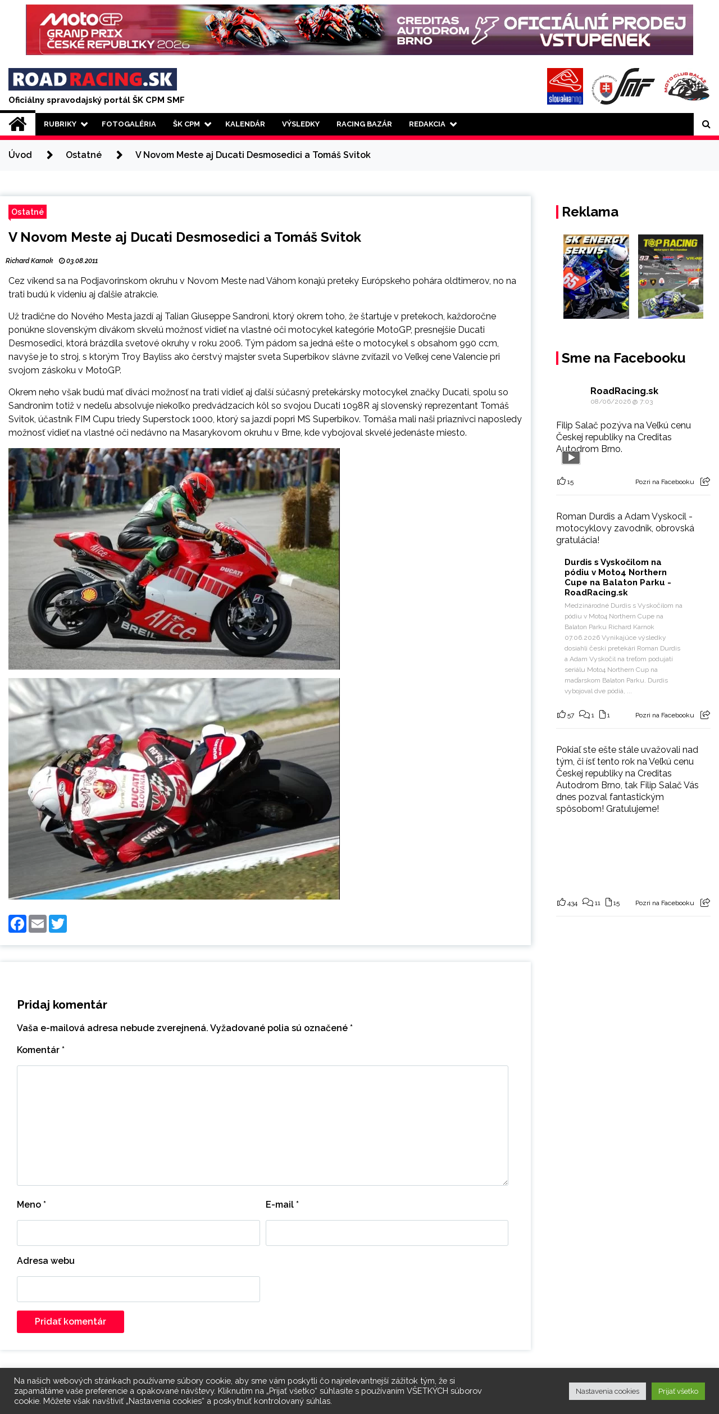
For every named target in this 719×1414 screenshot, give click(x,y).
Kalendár (245, 124)
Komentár (41, 1050)
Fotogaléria (129, 124)
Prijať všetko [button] (678, 1391)
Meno (31, 1204)
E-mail (282, 1204)
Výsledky (301, 124)
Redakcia (427, 124)
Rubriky (60, 124)
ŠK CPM (186, 124)
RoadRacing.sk (624, 391)
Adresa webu (46, 1260)
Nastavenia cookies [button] (607, 1391)
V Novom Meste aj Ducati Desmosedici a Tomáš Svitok (184, 237)
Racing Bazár (364, 124)
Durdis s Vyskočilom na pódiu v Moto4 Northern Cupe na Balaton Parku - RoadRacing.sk (618, 577)
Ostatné (27, 211)
